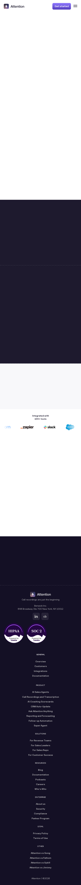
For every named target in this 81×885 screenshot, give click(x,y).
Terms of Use (40, 838)
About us (40, 804)
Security (40, 808)
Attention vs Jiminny (40, 867)
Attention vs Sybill (40, 862)
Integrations (40, 671)
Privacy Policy (40, 833)
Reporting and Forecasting (40, 716)
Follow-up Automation (40, 720)
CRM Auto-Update (40, 706)
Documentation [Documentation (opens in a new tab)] (40, 675)
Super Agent (40, 725)
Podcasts (40, 779)
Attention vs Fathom (40, 858)
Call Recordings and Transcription (40, 696)
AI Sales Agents (40, 692)
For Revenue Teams (40, 740)
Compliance (40, 813)
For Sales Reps (40, 750)
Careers (40, 784)
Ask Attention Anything (40, 711)
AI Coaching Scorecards (40, 701)
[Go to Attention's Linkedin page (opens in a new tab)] (36, 616)
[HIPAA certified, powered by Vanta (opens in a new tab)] (14, 633)
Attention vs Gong (40, 853)
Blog (40, 770)
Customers (40, 666)
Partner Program (40, 818)
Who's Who (40, 789)
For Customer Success (40, 755)
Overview (40, 661)
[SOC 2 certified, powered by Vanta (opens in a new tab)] (36, 633)
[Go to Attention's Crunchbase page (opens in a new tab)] (45, 616)
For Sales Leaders (40, 745)
